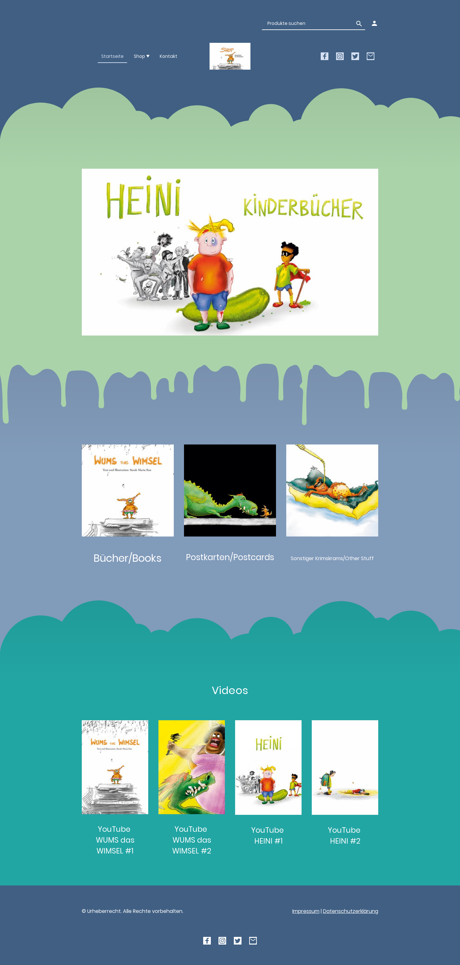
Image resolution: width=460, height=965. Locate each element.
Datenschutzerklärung (350, 911)
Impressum (305, 911)
